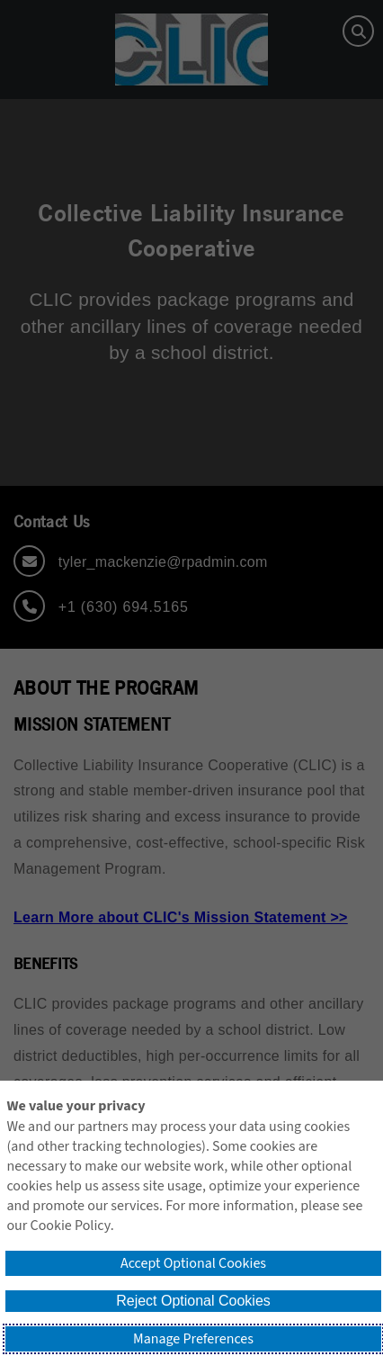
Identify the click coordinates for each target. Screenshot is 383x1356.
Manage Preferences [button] (193, 1339)
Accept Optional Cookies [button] (193, 1263)
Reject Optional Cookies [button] (193, 1300)
